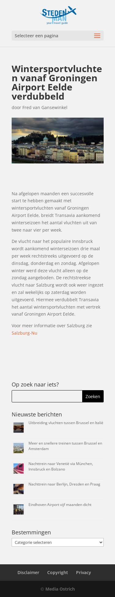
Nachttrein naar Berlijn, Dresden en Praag (64, 484)
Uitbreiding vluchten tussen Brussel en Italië (66, 422)
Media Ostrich (60, 589)
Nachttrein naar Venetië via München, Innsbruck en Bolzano (61, 466)
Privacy (83, 572)
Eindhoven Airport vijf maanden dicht (60, 504)
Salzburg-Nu (24, 333)
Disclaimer (28, 572)
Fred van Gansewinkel (44, 107)
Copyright (57, 572)
